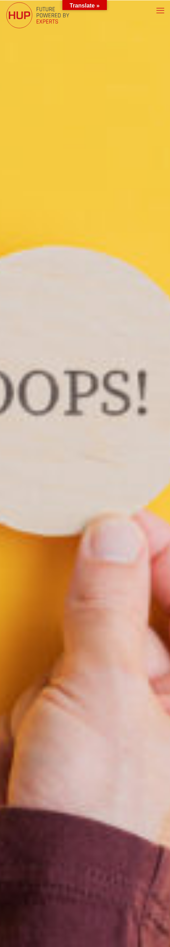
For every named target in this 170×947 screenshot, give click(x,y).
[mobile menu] (160, 11)
